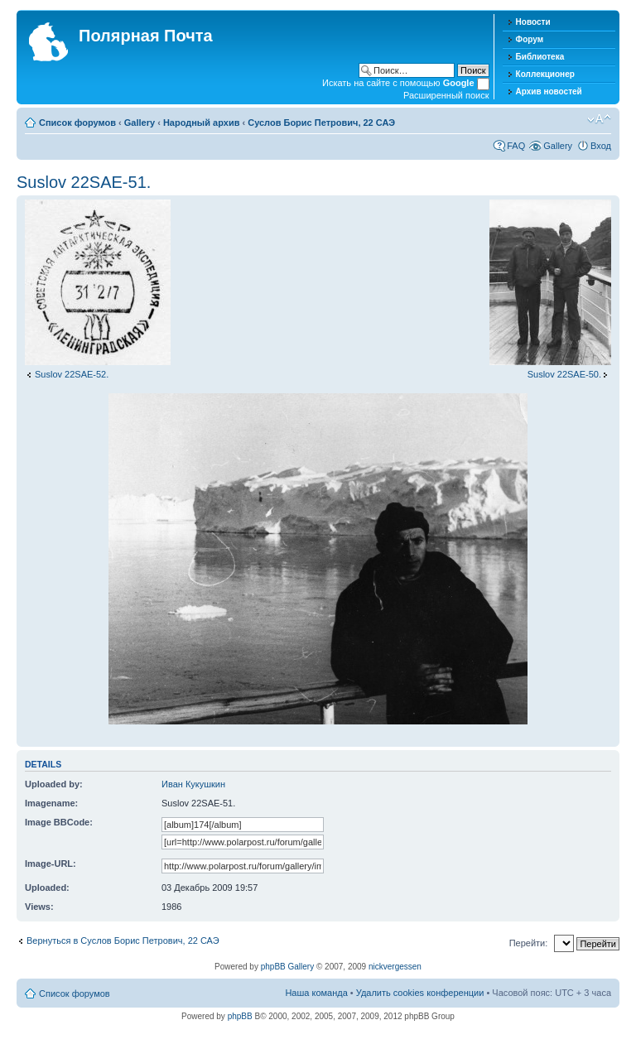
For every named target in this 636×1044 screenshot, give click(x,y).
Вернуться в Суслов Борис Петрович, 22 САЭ (122, 940)
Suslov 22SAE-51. (84, 182)
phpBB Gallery (287, 966)
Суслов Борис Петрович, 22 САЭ (321, 122)
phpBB (240, 1016)
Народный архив (201, 122)
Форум (529, 39)
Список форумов (77, 122)
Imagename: (51, 803)
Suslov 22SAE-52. (71, 374)
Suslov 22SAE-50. (564, 374)
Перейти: (528, 943)
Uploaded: (47, 887)
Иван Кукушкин (193, 784)
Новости (533, 21)
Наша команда (316, 993)
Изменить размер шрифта (599, 119)
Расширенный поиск (446, 95)
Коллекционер (545, 74)
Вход (600, 146)
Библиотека (540, 56)
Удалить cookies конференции (420, 993)
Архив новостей (549, 91)
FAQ (516, 146)
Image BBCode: (59, 822)
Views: (39, 907)
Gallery (139, 122)
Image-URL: (50, 863)
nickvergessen (395, 966)
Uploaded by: (54, 784)
